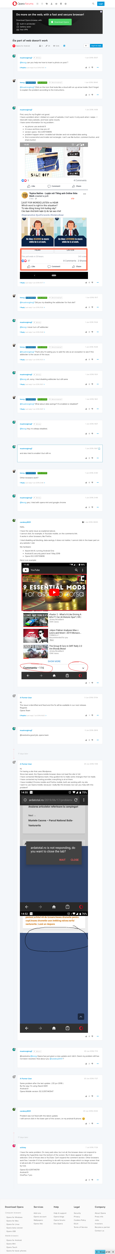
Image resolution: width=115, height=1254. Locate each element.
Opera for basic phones (16, 1246)
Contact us (99, 1226)
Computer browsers (13, 1208)
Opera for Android (23, 41)
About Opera (100, 1208)
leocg (22, 77)
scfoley (23, 1143)
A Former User (26, 693)
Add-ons (37, 1208)
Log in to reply (96, 41)
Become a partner (102, 1222)
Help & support (60, 1208)
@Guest (37, 1046)
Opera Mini (11, 1239)
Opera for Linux (12, 1219)
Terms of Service (81, 1222)
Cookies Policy (80, 1215)
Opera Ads (38, 1219)
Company (100, 1202)
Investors (99, 1219)
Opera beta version (14, 1223)
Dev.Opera (58, 1219)
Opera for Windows (14, 1212)
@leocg (37, 52)
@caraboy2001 (56, 1054)
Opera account (40, 1212)
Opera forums (59, 1215)
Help (56, 1202)
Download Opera (61, 17)
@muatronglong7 (56, 77)
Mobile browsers (11, 1231)
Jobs (97, 1215)
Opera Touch (11, 1242)
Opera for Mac (12, 1216)
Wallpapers (38, 1215)
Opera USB (11, 1226)
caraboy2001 (25, 517)
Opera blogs (59, 1212)
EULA (76, 1219)
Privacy (77, 1212)
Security (77, 1208)
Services (38, 1202)
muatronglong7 (26, 53)
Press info (99, 1212)
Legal (77, 1202)
